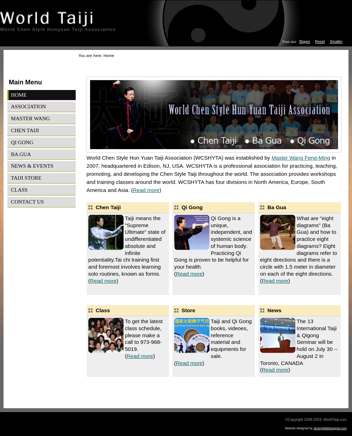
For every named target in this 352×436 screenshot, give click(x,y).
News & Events (32, 166)
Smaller (336, 41)
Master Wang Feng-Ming (300, 158)
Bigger (305, 41)
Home (19, 95)
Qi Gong (22, 142)
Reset (320, 41)
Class (19, 190)
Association (28, 106)
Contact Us (27, 202)
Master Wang (30, 118)
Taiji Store (26, 178)
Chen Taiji (25, 130)
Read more (146, 190)
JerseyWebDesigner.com (330, 428)
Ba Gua (21, 154)
